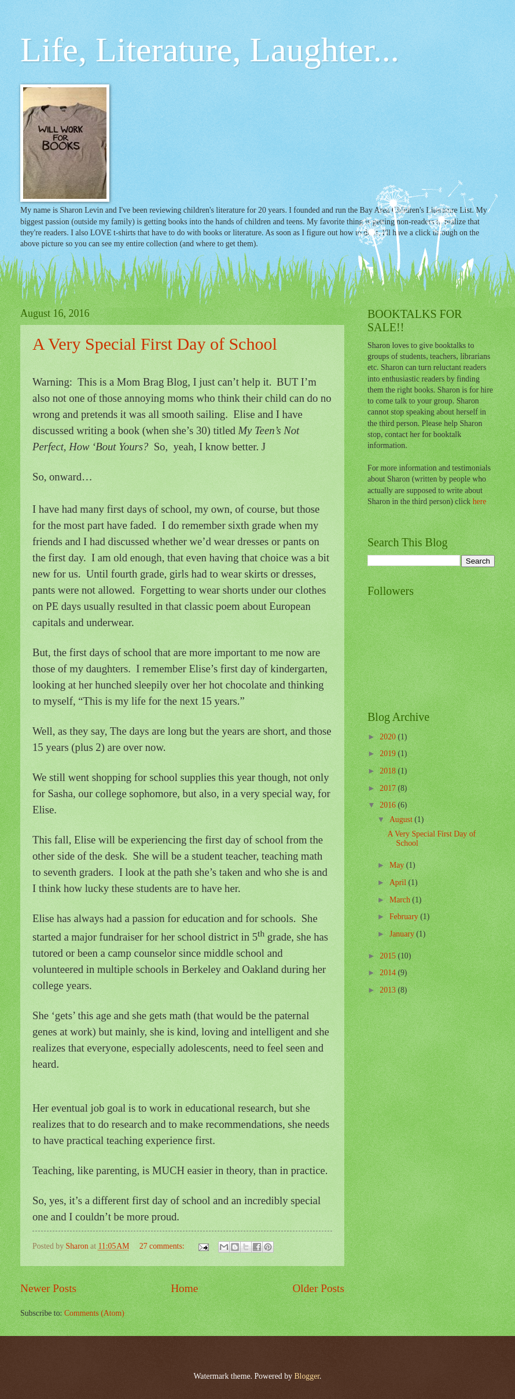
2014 (389, 972)
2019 (389, 753)
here (480, 501)
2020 (389, 736)
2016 (389, 805)
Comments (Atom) (94, 1313)
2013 (389, 990)
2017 (389, 788)
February (404, 916)
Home (184, 1288)
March (400, 899)
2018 (389, 771)
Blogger (306, 1376)
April (399, 882)
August (401, 819)
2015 (389, 956)
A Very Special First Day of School (154, 343)
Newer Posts (48, 1288)
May (397, 865)
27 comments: (162, 1246)
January (402, 934)
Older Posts (318, 1288)
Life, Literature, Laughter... (209, 50)
